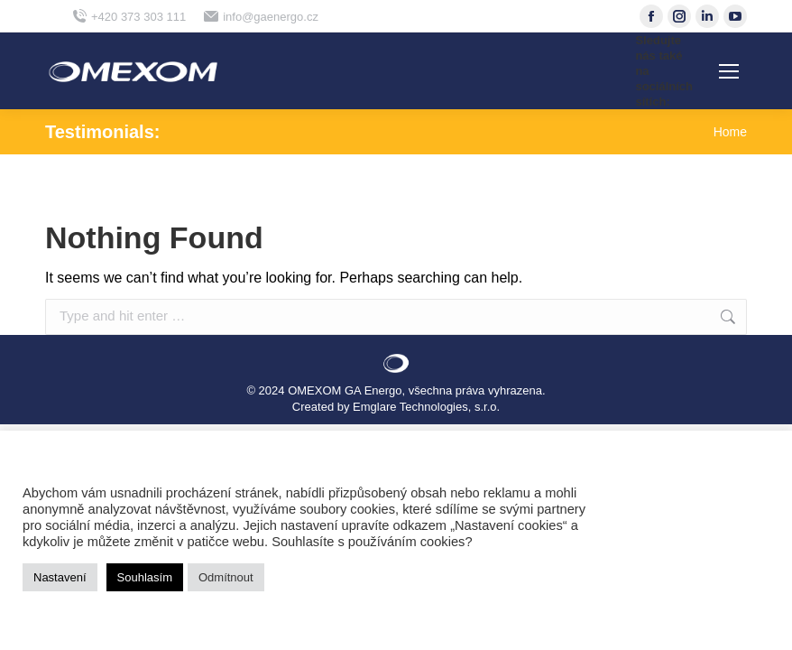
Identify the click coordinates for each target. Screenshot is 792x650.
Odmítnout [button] (225, 577)
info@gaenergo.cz (261, 16)
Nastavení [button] (60, 577)
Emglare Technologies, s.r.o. (426, 406)
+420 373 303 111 (129, 16)
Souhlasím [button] (144, 577)
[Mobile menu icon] (729, 71)
